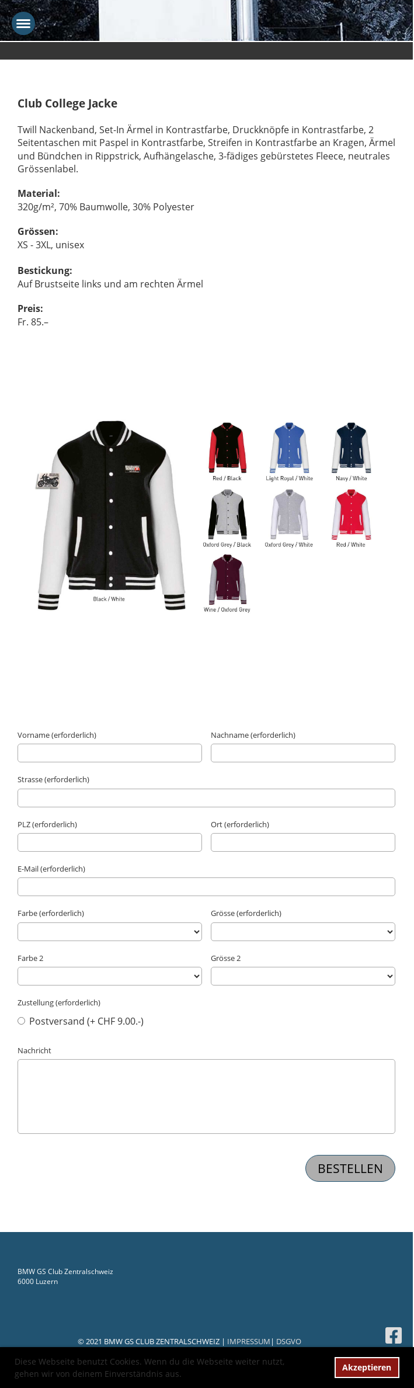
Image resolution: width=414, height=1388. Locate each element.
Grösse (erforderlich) (246, 913)
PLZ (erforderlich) (47, 824)
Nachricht (34, 1050)
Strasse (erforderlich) (53, 779)
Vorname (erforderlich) (57, 735)
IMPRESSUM (248, 1341)
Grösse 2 (226, 958)
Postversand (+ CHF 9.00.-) (81, 1021)
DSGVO (288, 1341)
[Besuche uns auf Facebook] (393, 1335)
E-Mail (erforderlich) (51, 868)
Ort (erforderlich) (240, 824)
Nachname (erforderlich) (253, 735)
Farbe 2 (30, 958)
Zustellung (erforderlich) (59, 1002)
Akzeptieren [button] (366, 1367)
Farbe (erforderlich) (51, 913)
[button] (185, 1375)
